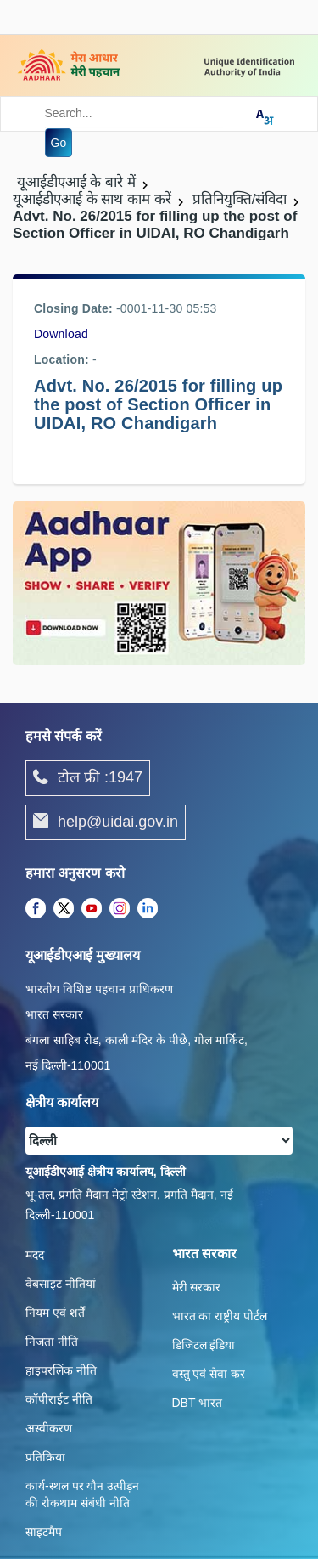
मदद (34, 1255)
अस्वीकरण (48, 1428)
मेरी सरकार (196, 1287)
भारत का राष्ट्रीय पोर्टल (220, 1316)
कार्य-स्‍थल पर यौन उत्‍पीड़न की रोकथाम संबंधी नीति (82, 1494)
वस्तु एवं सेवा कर (209, 1374)
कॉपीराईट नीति (58, 1399)
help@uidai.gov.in (105, 822)
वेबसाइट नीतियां (60, 1284)
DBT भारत (197, 1402)
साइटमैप (43, 1532)
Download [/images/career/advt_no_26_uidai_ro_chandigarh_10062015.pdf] (61, 334)
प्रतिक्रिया (45, 1457)
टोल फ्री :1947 (87, 778)
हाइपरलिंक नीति (61, 1370)
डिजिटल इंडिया (204, 1345)
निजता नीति (51, 1341)
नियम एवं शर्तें (55, 1312)
